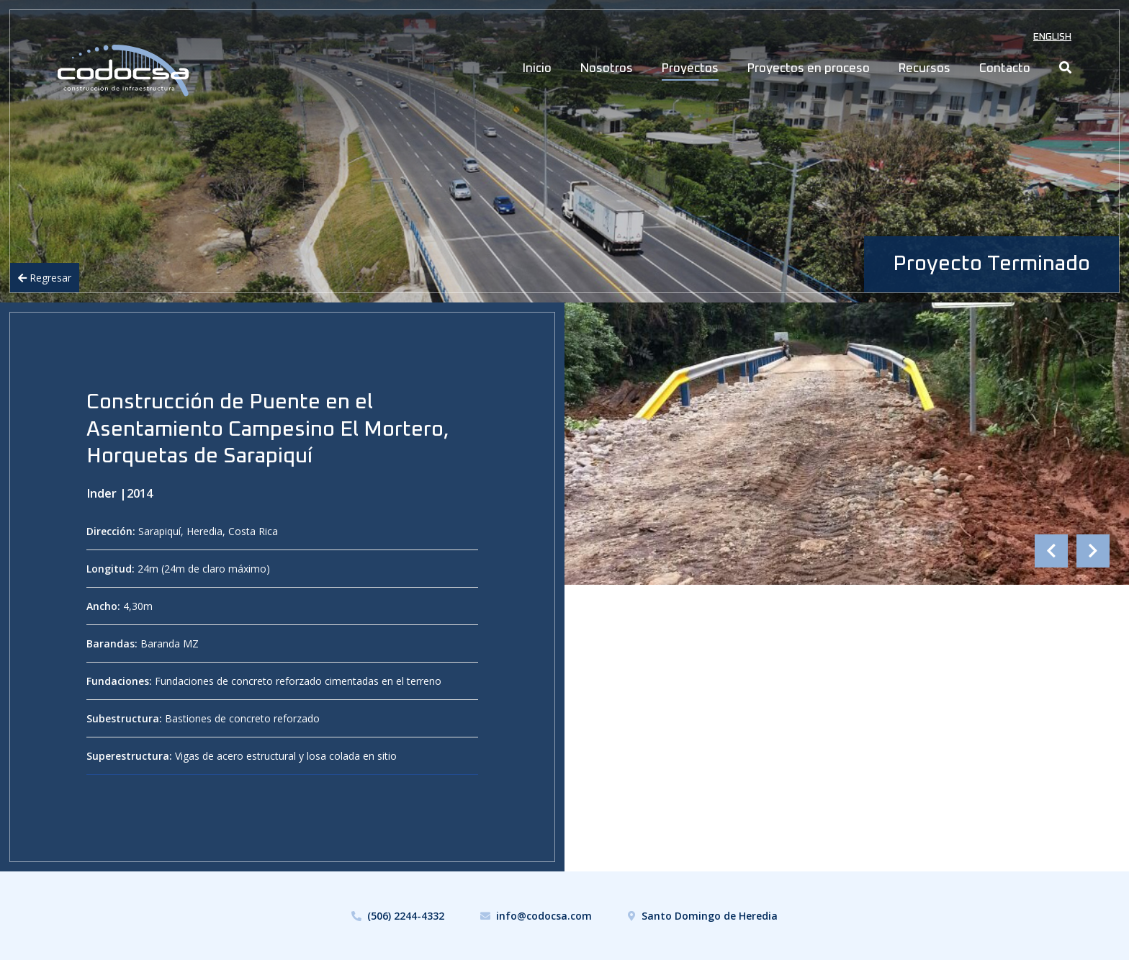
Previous (1051, 551)
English (1052, 37)
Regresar (44, 277)
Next (1093, 551)
